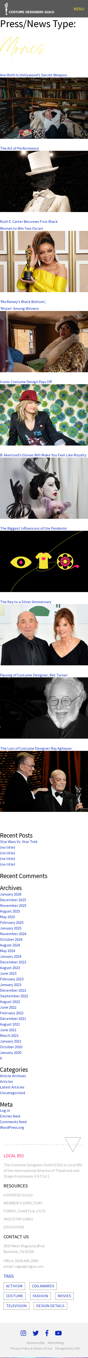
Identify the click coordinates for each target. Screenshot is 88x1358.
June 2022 (8, 1007)
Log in (5, 1110)
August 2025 (10, 910)
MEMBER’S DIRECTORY (23, 1202)
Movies (64, 1295)
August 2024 (10, 944)
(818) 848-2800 (26, 1260)
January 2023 (10, 984)
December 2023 (13, 961)
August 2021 (10, 1024)
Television (16, 1305)
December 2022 (13, 990)
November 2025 (13, 905)
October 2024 (11, 939)
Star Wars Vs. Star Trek (19, 841)
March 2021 (9, 1035)
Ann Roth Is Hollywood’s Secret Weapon (33, 74)
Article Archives (13, 1075)
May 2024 (7, 950)
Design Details (50, 1305)
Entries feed (10, 1115)
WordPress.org (12, 1127)
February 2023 (11, 978)
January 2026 (10, 894)
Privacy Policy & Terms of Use (31, 1348)
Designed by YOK (67, 1348)
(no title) (7, 847)
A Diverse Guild (18, 1194)
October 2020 (11, 1046)
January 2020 (10, 1052)
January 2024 (10, 956)
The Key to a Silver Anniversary (25, 601)
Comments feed (13, 1121)
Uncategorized (12, 1092)
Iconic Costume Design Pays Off (26, 381)
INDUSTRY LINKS (18, 1218)
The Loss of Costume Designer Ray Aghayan (36, 748)
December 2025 (13, 899)
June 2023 (8, 973)
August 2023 (10, 967)
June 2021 (8, 1029)
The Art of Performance (19, 148)
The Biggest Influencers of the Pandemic (33, 528)
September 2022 (14, 995)
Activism (14, 1285)
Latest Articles (12, 1086)
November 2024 (13, 933)
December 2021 (13, 1018)
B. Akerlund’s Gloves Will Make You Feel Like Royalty (43, 454)
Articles (6, 1081)
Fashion (40, 1295)
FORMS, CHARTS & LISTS (25, 1210)
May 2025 (7, 916)
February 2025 (11, 922)
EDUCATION (14, 1226)
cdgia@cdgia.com (28, 1266)
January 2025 (10, 927)
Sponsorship (36, 1342)
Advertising (56, 1342)
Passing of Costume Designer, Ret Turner (34, 674)
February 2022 (11, 1012)
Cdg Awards (43, 1285)
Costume (14, 1295)
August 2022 (10, 1001)
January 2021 (10, 1041)
